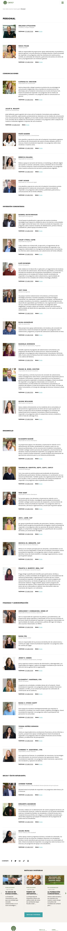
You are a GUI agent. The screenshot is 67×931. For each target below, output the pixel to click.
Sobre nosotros (9, 9)
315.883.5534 (29, 694)
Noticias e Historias (33, 914)
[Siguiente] (65, 893)
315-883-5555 (29, 822)
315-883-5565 (29, 148)
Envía (40, 31)
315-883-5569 (29, 281)
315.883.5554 (29, 360)
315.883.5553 (29, 392)
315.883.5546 (29, 534)
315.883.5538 (29, 335)
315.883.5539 (29, 670)
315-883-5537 (29, 847)
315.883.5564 (29, 509)
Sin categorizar (53, 887)
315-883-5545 (29, 313)
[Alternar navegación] (62, 2)
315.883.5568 (29, 419)
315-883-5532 (29, 62)
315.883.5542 (29, 99)
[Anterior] (1, 893)
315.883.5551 (29, 795)
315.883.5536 (29, 627)
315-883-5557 (29, 172)
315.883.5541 (29, 559)
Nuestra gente (17, 9)
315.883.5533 (29, 764)
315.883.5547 (16, 125)
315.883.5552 (29, 254)
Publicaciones (10, 887)
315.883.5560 (29, 458)
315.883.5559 (29, 231)
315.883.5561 (29, 195)
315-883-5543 (29, 717)
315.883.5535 (29, 741)
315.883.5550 (29, 649)
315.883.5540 (29, 591)
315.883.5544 (29, 484)
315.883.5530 (29, 31)
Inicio (4, 9)
